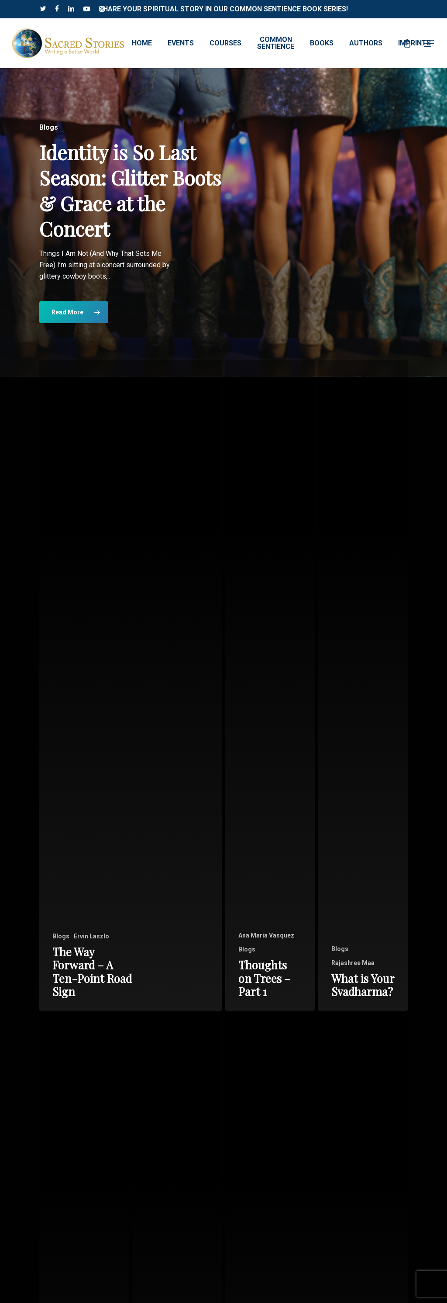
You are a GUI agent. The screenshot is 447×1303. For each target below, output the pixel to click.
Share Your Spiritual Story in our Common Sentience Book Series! (223, 9)
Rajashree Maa (353, 962)
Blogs (60, 936)
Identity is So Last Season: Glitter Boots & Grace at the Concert (130, 190)
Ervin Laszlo (91, 936)
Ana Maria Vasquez (266, 935)
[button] (429, 43)
